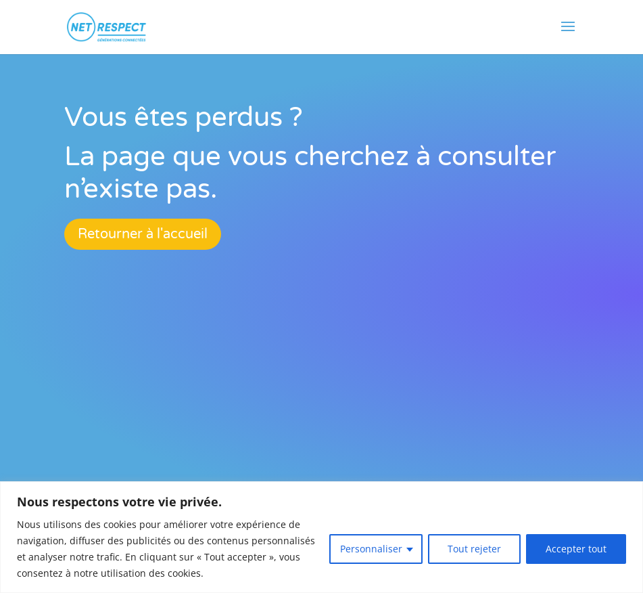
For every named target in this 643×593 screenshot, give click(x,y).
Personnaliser (371, 548)
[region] (321, 537)
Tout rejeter (474, 548)
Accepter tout (576, 548)
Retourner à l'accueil (143, 234)
